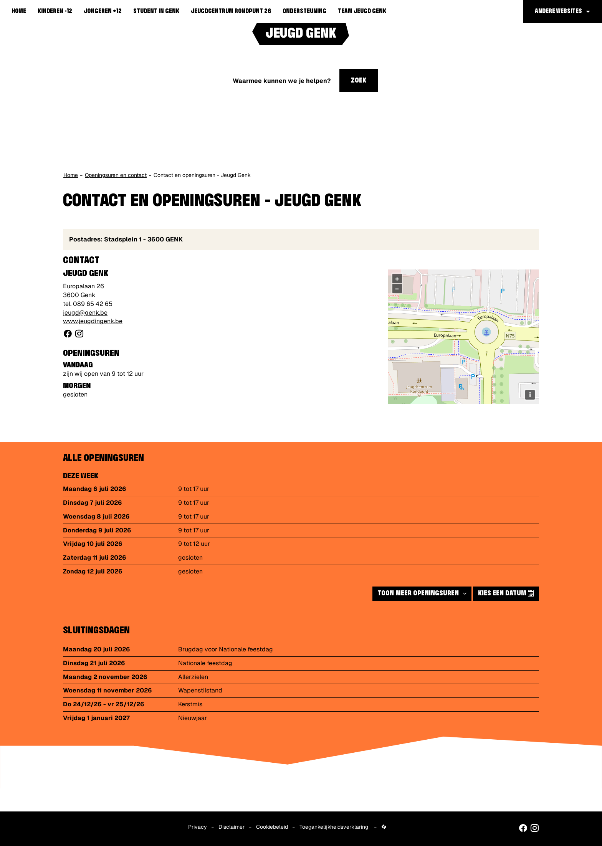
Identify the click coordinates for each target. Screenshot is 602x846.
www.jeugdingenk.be (92, 321)
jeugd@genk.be (85, 313)
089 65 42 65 (92, 304)
